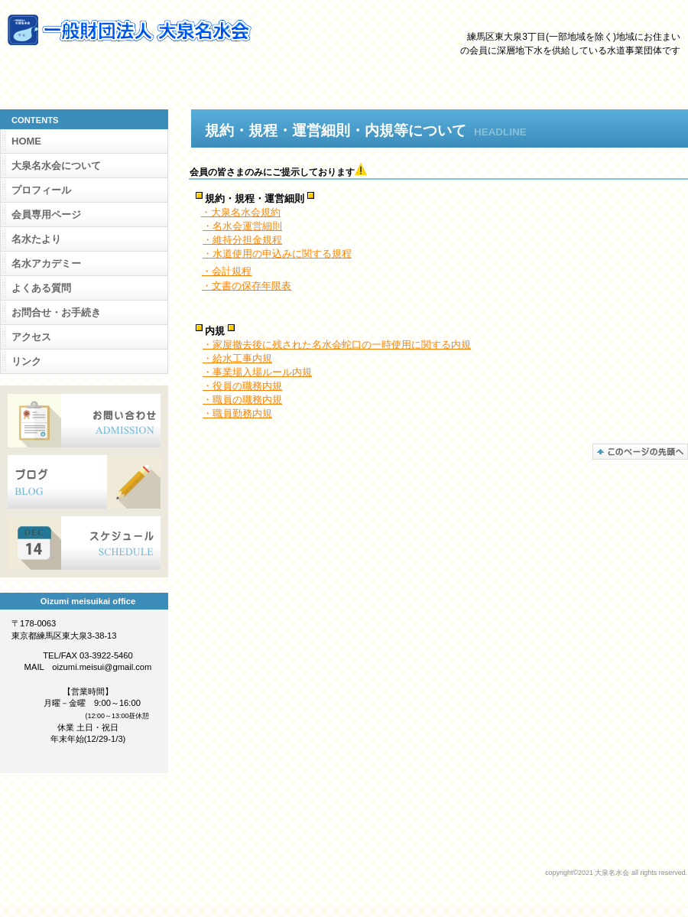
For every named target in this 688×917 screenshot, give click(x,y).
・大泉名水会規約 (241, 212)
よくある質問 (41, 288)
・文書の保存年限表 (246, 285)
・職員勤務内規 (237, 413)
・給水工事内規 (237, 358)
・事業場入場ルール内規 (257, 372)
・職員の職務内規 (242, 399)
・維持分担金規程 (242, 240)
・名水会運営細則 (242, 226)
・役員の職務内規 (242, 386)
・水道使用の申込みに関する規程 (277, 253)
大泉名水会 (160, 30)
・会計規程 (227, 271)
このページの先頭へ (640, 452)
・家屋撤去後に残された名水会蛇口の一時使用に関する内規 (337, 344)
